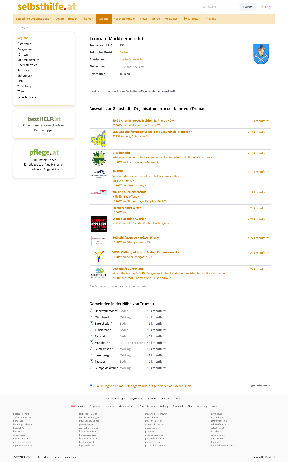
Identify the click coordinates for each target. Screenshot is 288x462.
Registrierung (136, 398)
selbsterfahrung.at (220, 424)
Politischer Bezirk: (101, 52)
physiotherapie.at (154, 435)
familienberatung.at (89, 417)
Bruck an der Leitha (132, 343)
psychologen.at (153, 442)
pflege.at (149, 431)
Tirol (20, 81)
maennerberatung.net (156, 414)
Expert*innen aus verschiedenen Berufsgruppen (44, 125)
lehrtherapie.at (86, 442)
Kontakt (178, 398)
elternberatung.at (22, 442)
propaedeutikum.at (155, 438)
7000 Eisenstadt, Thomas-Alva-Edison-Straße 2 (168, 273)
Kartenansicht (26, 97)
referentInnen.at (219, 421)
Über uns (165, 398)
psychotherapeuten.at (156, 445)
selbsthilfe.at (217, 428)
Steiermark (24, 75)
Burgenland (25, 49)
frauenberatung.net (89, 421)
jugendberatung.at (88, 428)
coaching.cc (19, 435)
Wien (20, 91)
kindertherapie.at (88, 431)
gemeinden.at (86, 424)
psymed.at (216, 414)
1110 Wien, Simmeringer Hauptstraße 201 (139, 196)
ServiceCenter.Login (115, 398)
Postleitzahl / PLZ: (101, 45)
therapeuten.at (218, 438)
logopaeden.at (86, 445)
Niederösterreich (28, 60)
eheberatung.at (21, 438)
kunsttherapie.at (87, 435)
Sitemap (152, 398)
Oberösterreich (27, 65)
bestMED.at (18, 431)
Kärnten (22, 54)
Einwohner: (97, 66)
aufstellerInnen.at (22, 417)
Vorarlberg (24, 86)
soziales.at (216, 431)
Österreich (24, 44)
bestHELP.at (19, 428)
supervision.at (218, 435)
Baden (124, 52)
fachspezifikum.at (88, 414)
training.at (216, 442)
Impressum (70, 457)
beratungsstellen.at (22, 424)
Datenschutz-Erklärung (48, 457)
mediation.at (151, 417)
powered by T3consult (264, 457)
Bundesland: (98, 59)
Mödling (125, 317)
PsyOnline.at (217, 417)
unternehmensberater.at (223, 445)
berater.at (18, 421)
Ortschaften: (98, 74)
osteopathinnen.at (154, 424)
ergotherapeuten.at (23, 445)
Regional (25, 27)
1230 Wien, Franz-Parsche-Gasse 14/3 (162, 157)
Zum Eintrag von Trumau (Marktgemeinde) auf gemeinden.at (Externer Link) (141, 386)
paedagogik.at (152, 428)
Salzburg (23, 70)
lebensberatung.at (88, 438)
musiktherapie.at (153, 421)
